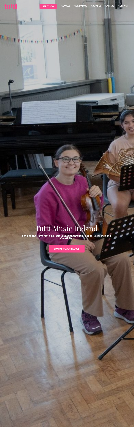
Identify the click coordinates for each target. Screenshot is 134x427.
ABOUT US (96, 6)
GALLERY (109, 6)
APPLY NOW (48, 6)
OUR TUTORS (80, 6)
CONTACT (123, 6)
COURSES (65, 6)
